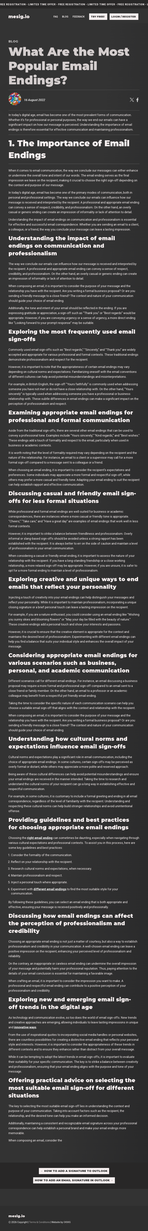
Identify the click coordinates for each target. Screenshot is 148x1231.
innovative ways (25, 1027)
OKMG (67, 1222)
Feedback (79, 14)
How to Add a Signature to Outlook (74, 1171)
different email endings (49, 889)
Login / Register (123, 14)
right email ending (40, 838)
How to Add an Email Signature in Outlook (74, 1180)
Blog (65, 14)
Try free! (98, 14)
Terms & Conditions (39, 1222)
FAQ (55, 14)
